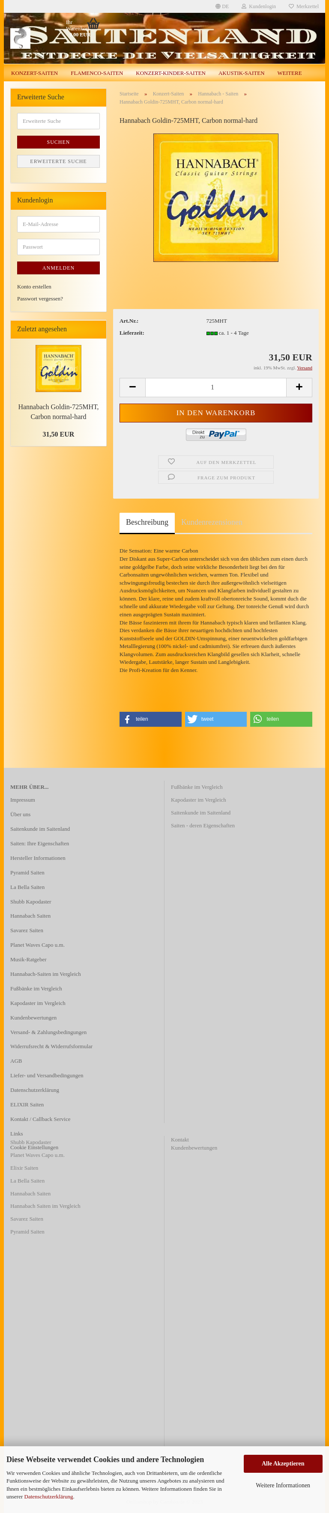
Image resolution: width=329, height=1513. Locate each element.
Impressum (22, 800)
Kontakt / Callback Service (40, 1119)
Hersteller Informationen (38, 858)
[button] (151, 719)
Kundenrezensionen (211, 522)
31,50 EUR (59, 434)
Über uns (20, 814)
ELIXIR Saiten (27, 1104)
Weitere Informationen (283, 1485)
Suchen (58, 142)
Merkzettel (304, 6)
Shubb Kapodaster (30, 901)
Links (16, 1133)
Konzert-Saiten (34, 73)
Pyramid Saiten (27, 872)
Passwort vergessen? (40, 298)
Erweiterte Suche (58, 161)
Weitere (290, 73)
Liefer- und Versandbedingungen (47, 1075)
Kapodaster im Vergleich (38, 1003)
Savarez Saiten (26, 930)
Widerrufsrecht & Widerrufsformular (51, 1046)
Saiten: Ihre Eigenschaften (39, 843)
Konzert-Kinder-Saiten (171, 73)
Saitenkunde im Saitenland (40, 829)
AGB (16, 1061)
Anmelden (58, 268)
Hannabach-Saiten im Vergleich (45, 974)
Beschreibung (147, 522)
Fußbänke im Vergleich (36, 988)
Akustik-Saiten (241, 73)
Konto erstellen (34, 286)
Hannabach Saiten (30, 916)
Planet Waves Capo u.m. (37, 945)
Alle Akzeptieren (283, 1463)
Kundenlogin (259, 6)
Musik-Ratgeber (28, 959)
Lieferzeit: (132, 333)
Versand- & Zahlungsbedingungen (48, 1032)
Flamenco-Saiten (97, 73)
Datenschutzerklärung (48, 1496)
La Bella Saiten (27, 887)
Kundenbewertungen (33, 1017)
